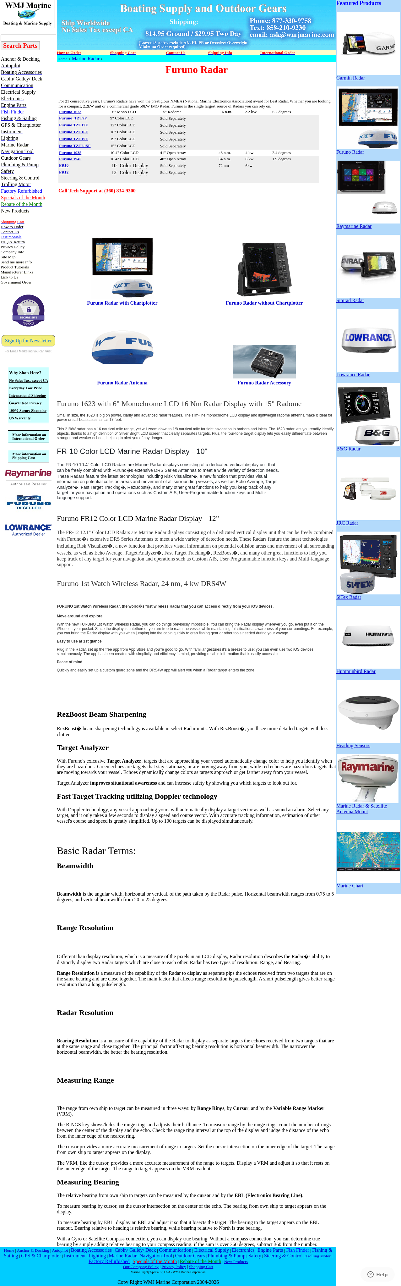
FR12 (63, 172)
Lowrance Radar (367, 372)
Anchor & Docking (33, 1250)
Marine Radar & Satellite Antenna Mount (367, 806)
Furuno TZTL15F (75, 145)
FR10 (63, 165)
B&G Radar (368, 446)
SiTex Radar (368, 595)
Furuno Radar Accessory (264, 382)
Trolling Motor (318, 1256)
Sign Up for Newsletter (28, 340)
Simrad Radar (368, 298)
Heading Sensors (368, 743)
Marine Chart (368, 883)
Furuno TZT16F (73, 132)
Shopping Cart (201, 1266)
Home (62, 59)
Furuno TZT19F (73, 138)
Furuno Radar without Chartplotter (264, 303)
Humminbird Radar (368, 669)
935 (78, 152)
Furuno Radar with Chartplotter (122, 303)
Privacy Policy (173, 1266)
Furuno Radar (367, 150)
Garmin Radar (368, 75)
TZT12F (80, 125)
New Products (236, 1261)
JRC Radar (368, 521)
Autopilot (60, 1250)
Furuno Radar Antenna (122, 382)
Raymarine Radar (368, 224)
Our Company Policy (141, 1266)
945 (78, 159)
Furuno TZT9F (73, 118)
